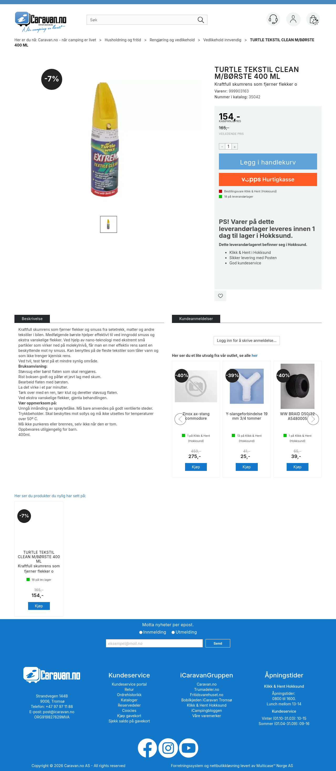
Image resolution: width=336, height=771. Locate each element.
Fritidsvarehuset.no (206, 694)
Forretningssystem (187, 765)
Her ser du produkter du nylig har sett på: (50, 496)
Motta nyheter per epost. (168, 624)
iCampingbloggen (206, 710)
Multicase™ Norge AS (274, 765)
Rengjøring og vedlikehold (172, 40)
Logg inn (293, 20)
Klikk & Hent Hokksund (206, 705)
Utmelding (186, 632)
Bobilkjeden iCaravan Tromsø (206, 700)
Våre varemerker (206, 715)
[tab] (32, 319)
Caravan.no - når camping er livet (67, 40)
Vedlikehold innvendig (222, 40)
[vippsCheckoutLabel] (268, 179)
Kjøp (268, 161)
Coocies (129, 710)
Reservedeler (129, 705)
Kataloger (129, 700)
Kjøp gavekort (129, 715)
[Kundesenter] (273, 19)
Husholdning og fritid (123, 40)
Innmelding (154, 632)
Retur (129, 689)
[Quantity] (228, 146)
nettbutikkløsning (224, 765)
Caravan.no (207, 684)
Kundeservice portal (129, 684)
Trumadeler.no (206, 689)
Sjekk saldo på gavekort (129, 721)
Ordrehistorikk (129, 694)
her (254, 355)
